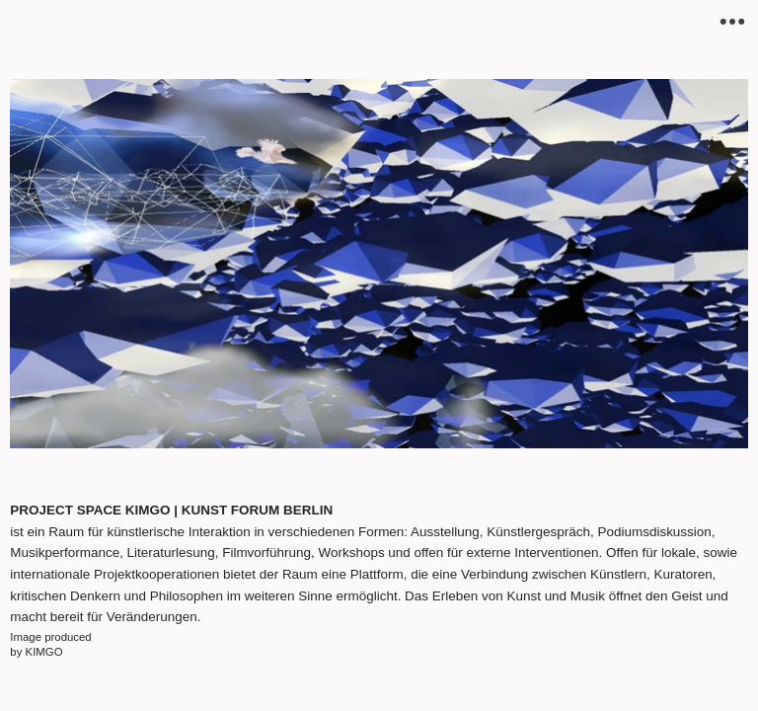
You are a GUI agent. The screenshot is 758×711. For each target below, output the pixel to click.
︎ (732, 22)
